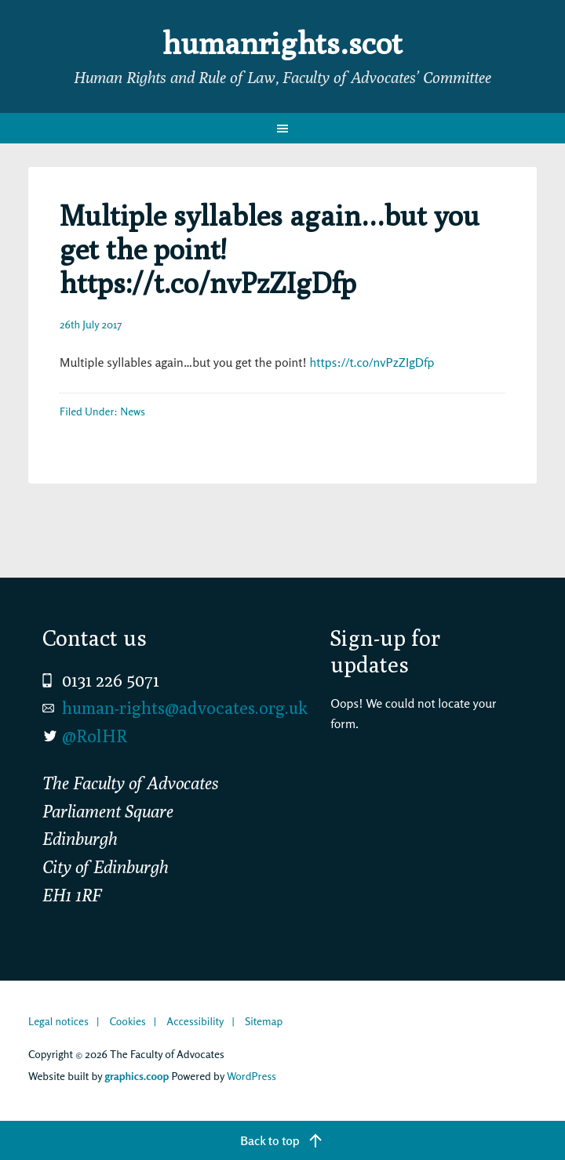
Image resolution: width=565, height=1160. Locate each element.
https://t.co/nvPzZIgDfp (371, 362)
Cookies (127, 1021)
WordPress (251, 1075)
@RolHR (94, 736)
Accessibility (195, 1021)
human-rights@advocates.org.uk (185, 708)
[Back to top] (282, 1140)
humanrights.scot (282, 42)
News (132, 411)
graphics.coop (136, 1075)
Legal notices (58, 1021)
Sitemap (263, 1021)
